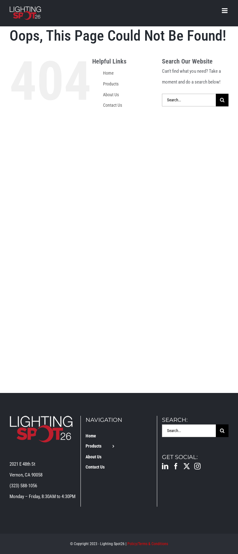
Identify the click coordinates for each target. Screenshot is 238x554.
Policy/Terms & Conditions (147, 544)
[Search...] (189, 100)
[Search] (222, 100)
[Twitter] (186, 466)
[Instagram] (197, 466)
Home (108, 73)
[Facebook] (176, 466)
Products (111, 83)
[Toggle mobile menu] (225, 10)
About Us (111, 94)
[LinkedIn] (165, 466)
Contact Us (112, 105)
